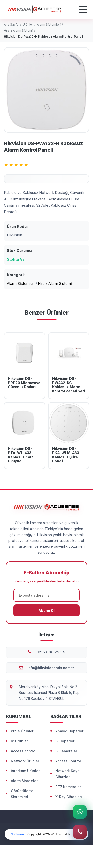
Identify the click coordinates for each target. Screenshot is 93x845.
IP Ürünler (19, 741)
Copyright (34, 834)
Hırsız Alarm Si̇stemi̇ (18, 30)
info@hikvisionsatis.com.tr (50, 668)
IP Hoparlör (64, 741)
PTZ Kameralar (68, 787)
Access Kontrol (23, 751)
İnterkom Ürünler (25, 771)
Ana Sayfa (11, 24)
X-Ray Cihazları (68, 797)
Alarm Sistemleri (25, 781)
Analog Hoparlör (69, 731)
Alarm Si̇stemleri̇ (49, 24)
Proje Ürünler (22, 731)
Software (17, 834)
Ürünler (28, 24)
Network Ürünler (25, 761)
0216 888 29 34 (50, 652)
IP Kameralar (66, 751)
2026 (46, 834)
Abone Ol (46, 610)
